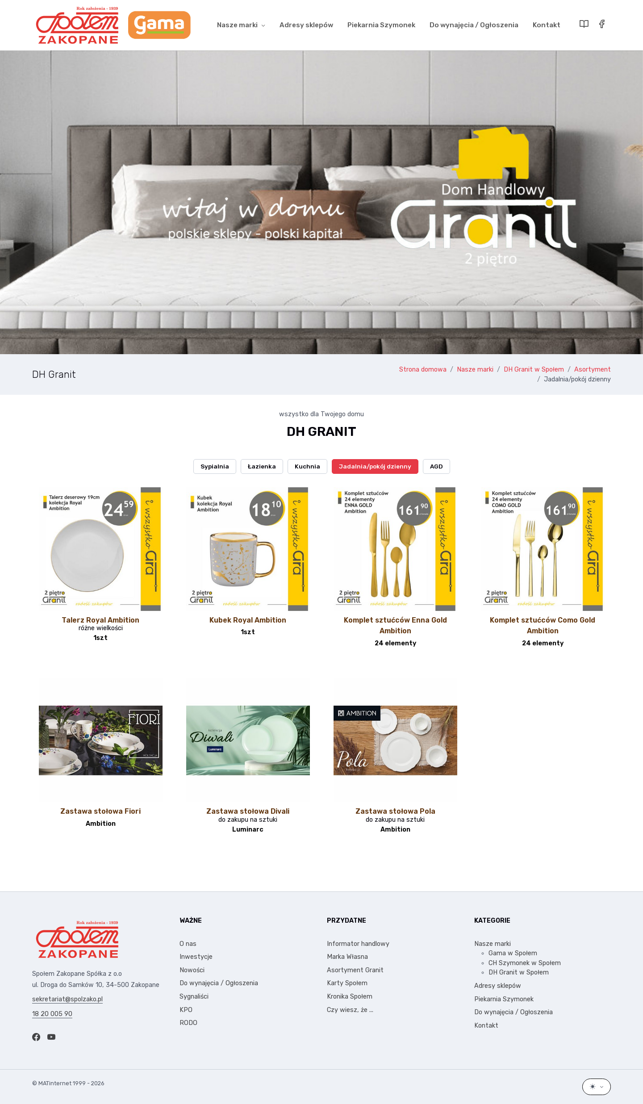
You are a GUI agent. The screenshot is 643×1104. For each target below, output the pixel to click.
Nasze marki (475, 369)
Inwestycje (196, 957)
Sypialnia (214, 466)
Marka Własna (347, 957)
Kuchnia (307, 466)
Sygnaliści (194, 996)
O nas (188, 944)
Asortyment (592, 369)
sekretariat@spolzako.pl (67, 999)
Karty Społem (347, 983)
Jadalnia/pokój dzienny (577, 379)
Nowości (192, 970)
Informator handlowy (358, 944)
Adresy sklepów (306, 25)
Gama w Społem (513, 953)
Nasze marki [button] (237, 25)
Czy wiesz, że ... (350, 1010)
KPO (186, 1010)
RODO (188, 1023)
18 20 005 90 (52, 1014)
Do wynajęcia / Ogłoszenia (474, 25)
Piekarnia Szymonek (381, 25)
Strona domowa (423, 369)
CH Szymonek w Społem (525, 963)
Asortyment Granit (355, 970)
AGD (436, 466)
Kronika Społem (349, 996)
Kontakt (546, 25)
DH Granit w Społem (534, 369)
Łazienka (262, 466)
